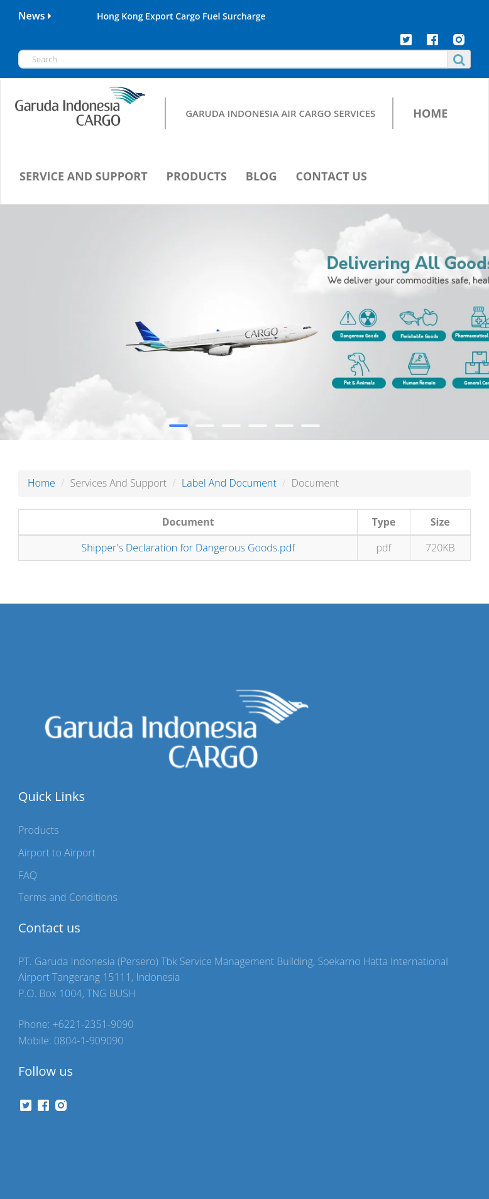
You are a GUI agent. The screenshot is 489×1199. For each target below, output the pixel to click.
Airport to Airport (57, 852)
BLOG (261, 176)
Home (41, 483)
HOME (430, 113)
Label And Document (229, 483)
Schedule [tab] (123, 233)
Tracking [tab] (52, 233)
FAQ (27, 875)
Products (38, 830)
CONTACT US (330, 176)
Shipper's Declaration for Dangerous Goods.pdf (188, 548)
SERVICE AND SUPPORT (83, 176)
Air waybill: (50, 315)
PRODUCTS (197, 176)
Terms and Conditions (68, 897)
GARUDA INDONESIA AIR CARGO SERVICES (280, 112)
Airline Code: (54, 264)
